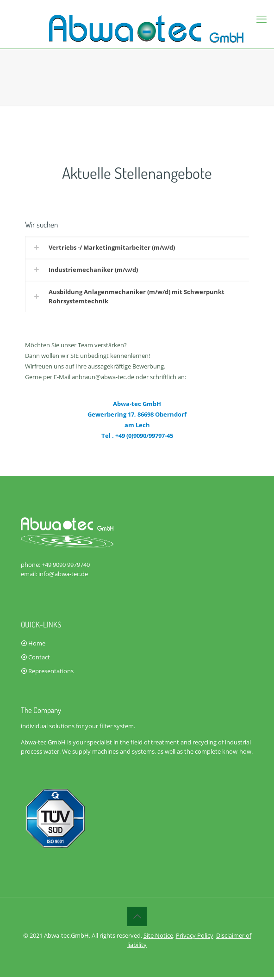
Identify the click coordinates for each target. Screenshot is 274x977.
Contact (39, 657)
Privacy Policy (194, 935)
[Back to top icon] (137, 916)
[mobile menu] (261, 18)
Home (36, 643)
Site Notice (158, 935)
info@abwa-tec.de (63, 574)
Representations (51, 671)
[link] (137, 247)
